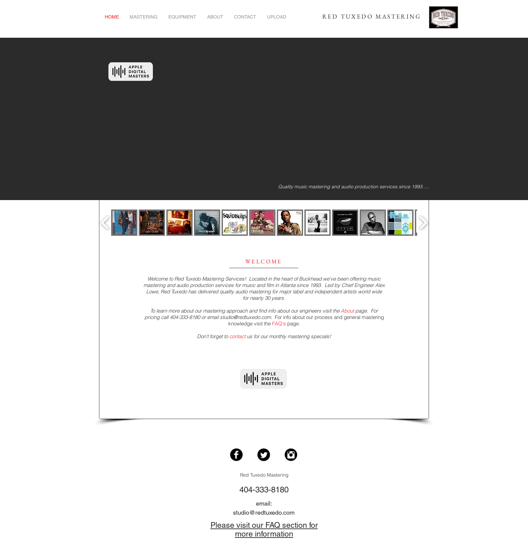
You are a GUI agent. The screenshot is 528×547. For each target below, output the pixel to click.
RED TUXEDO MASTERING (371, 16)
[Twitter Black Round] (263, 454)
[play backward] (105, 223)
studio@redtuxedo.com (245, 317)
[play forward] (423, 223)
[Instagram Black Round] (291, 454)
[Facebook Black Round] (236, 454)
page (354, 311)
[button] (124, 223)
